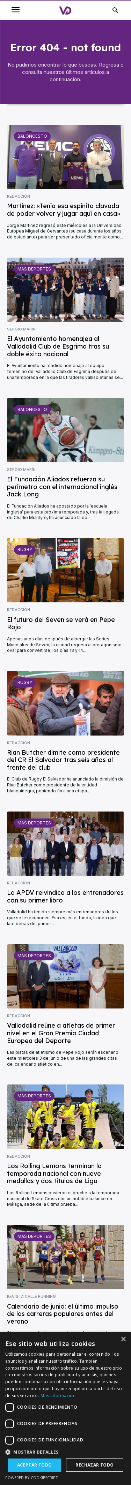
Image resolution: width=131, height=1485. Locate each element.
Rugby (24, 549)
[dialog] (65, 1408)
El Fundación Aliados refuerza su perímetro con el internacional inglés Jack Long (62, 486)
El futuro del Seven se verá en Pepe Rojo (61, 623)
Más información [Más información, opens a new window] (58, 1396)
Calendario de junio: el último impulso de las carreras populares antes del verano (62, 1313)
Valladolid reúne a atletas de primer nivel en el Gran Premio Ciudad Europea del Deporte (61, 1032)
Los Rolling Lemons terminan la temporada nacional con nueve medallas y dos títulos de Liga (54, 1173)
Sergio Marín (21, 329)
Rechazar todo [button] (94, 1465)
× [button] (123, 1339)
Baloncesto (32, 136)
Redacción (18, 196)
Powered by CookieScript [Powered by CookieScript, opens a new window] (31, 1477)
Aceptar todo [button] (34, 1465)
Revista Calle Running (31, 1296)
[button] (65, 1452)
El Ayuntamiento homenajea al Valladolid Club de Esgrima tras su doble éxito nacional (58, 346)
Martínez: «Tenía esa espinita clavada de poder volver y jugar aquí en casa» (63, 210)
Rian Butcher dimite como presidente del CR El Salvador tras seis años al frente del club (63, 759)
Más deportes (34, 269)
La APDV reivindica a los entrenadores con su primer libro (65, 896)
